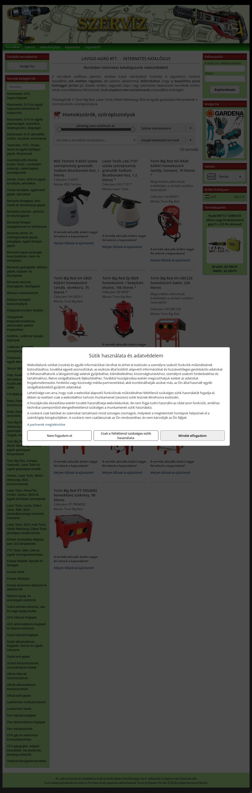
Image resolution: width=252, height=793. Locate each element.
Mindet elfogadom (192, 435)
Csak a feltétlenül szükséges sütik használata (126, 435)
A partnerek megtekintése (46, 424)
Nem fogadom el (59, 435)
